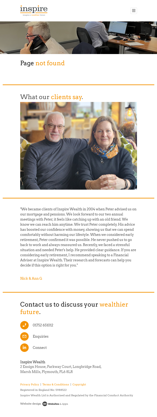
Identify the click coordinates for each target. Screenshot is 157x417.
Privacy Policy (29, 384)
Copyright (79, 384)
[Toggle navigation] (134, 10)
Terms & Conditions (55, 384)
